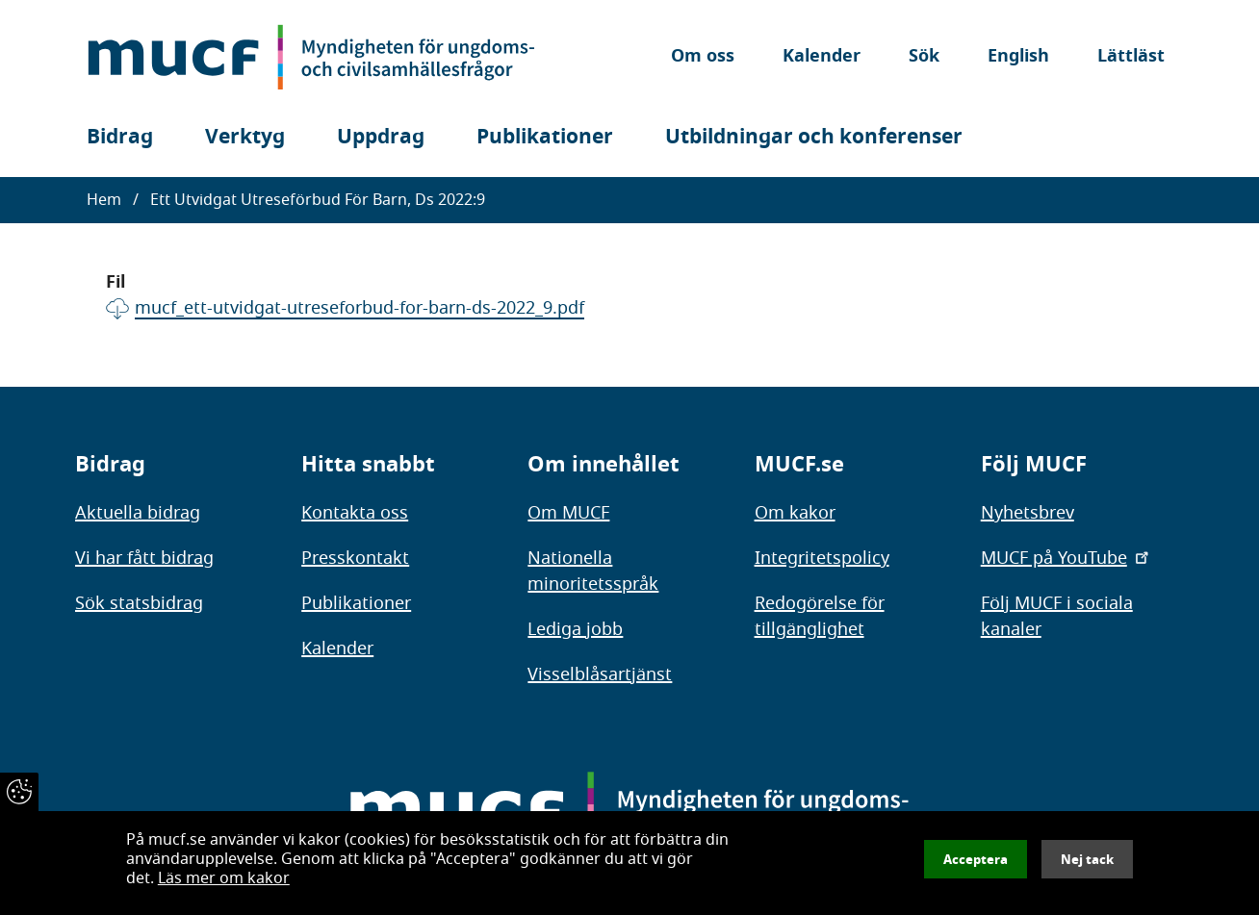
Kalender (822, 57)
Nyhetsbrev (1027, 512)
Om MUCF (568, 512)
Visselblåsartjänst (599, 674)
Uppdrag (380, 137)
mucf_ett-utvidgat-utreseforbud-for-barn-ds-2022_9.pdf (359, 307)
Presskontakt (355, 558)
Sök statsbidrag (139, 603)
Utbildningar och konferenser (814, 137)
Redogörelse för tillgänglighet (820, 616)
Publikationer (544, 137)
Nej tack (1087, 859)
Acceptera (975, 859)
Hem (104, 200)
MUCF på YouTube (1066, 558)
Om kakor (795, 512)
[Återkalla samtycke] (19, 792)
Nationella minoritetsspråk (592, 571)
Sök (924, 57)
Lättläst (1131, 57)
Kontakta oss (354, 512)
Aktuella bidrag (137, 512)
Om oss (702, 57)
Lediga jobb (575, 629)
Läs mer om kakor (224, 878)
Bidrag (120, 137)
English (1018, 57)
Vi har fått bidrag (144, 558)
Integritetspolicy (822, 558)
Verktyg (245, 137)
